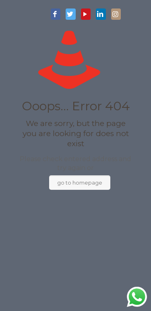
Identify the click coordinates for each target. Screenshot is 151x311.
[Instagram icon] (116, 14)
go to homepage (79, 182)
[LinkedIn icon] (100, 14)
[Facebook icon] (55, 14)
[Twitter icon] (70, 14)
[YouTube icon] (86, 14)
